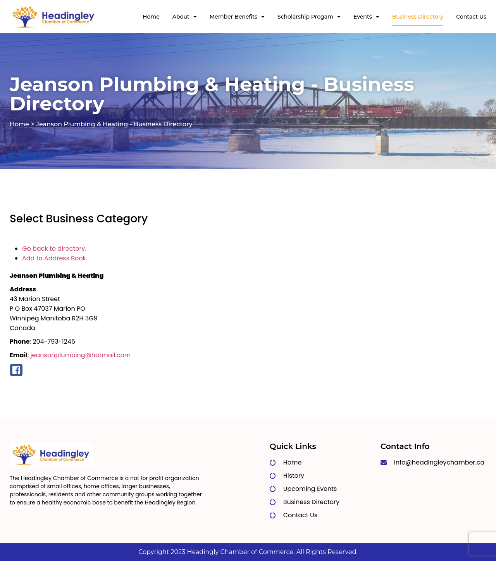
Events (366, 16)
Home (151, 16)
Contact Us (471, 16)
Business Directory (418, 16)
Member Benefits (237, 16)
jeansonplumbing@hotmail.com (81, 355)
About (184, 16)
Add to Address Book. (54, 258)
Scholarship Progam (309, 16)
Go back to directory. (54, 248)
